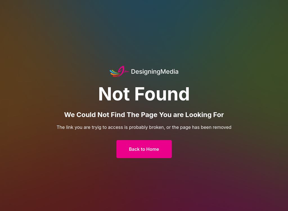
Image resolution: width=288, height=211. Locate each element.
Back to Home (144, 149)
